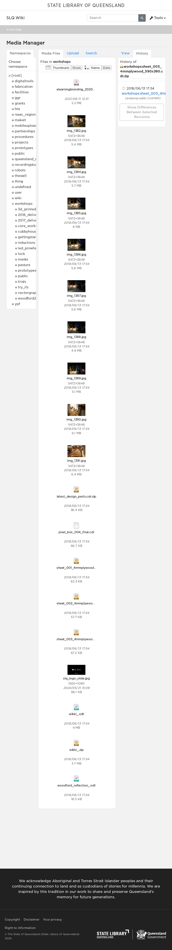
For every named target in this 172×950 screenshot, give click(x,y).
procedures (24, 137)
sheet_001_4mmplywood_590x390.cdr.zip (88, 567)
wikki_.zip (76, 749)
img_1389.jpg (76, 378)
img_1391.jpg (76, 460)
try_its (23, 287)
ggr (18, 98)
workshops (23, 204)
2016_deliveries (30, 215)
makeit (20, 120)
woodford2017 (29, 298)
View (125, 53)
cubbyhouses (28, 231)
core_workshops (31, 226)
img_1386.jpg (76, 254)
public (20, 153)
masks (23, 259)
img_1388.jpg (76, 336)
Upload (73, 53)
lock (21, 254)
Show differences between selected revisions (142, 112)
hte (17, 109)
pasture (24, 265)
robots (20, 170)
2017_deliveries (30, 220)
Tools (156, 18)
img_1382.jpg (76, 130)
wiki (18, 198)
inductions (26, 243)
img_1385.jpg (76, 213)
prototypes (24, 148)
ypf (17, 304)
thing (19, 181)
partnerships (25, 131)
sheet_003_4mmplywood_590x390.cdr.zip (88, 639)
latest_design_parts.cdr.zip (76, 496)
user (18, 192)
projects (21, 142)
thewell (21, 176)
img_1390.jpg (76, 419)
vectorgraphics (30, 293)
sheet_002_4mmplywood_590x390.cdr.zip (88, 603)
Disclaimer (31, 919)
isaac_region (25, 114)
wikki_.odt (76, 714)
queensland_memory (32, 159)
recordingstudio (28, 165)
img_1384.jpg (76, 172)
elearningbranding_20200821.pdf (81, 89)
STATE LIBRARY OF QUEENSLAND (86, 5)
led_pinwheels (29, 248)
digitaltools (24, 81)
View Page (15, 29)
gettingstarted (30, 237)
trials (22, 282)
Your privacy (52, 919)
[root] (17, 75)
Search (91, 53)
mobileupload (26, 126)
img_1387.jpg (76, 295)
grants (20, 103)
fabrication (24, 87)
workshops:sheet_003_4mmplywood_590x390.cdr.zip (141, 71)
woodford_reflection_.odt (76, 785)
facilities (21, 92)
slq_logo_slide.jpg (76, 678)
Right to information (20, 928)
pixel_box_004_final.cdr (76, 532)
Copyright (12, 919)
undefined (23, 187)
